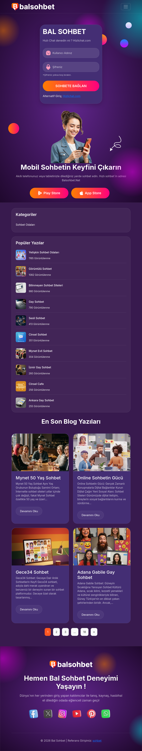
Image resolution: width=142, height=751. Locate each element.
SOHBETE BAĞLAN (71, 86)
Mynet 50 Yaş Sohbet (38, 477)
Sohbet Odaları (25, 224)
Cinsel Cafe (36, 384)
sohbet (97, 740)
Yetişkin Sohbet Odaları (44, 252)
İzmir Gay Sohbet (40, 367)
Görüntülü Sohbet (40, 268)
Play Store (49, 193)
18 (84, 632)
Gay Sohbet (36, 301)
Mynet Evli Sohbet (40, 351)
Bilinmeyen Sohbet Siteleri (46, 285)
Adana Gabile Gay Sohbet (96, 574)
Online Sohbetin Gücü (100, 477)
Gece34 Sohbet (32, 572)
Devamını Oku (29, 511)
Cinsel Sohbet (38, 334)
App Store (90, 193)
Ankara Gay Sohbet (41, 400)
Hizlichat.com (71, 96)
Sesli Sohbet (37, 318)
